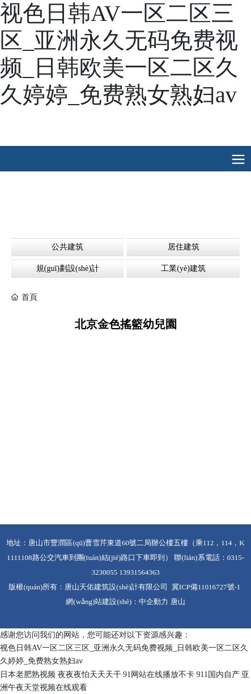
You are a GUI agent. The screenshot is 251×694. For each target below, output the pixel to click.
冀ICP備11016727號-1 (206, 587)
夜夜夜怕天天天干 (89, 674)
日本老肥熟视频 (28, 674)
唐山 (178, 601)
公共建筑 (67, 247)
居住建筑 (183, 247)
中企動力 (153, 601)
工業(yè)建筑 (183, 268)
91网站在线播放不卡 (158, 674)
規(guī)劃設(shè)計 (67, 268)
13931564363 (139, 572)
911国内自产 (218, 674)
